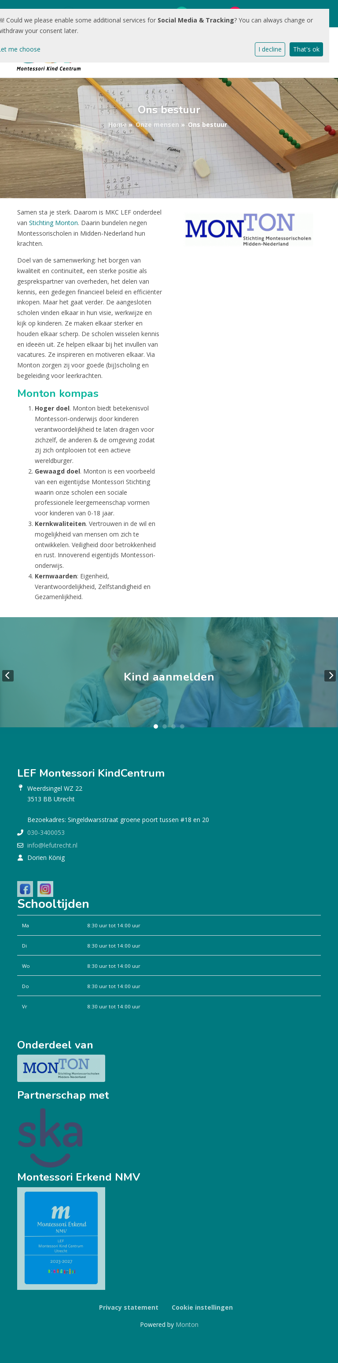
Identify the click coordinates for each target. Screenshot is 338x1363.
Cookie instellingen (202, 1307)
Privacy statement (128, 1307)
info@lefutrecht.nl (52, 845)
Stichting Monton (53, 223)
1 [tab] (156, 726)
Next (330, 676)
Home (117, 124)
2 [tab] (164, 726)
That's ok (306, 49)
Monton (187, 1324)
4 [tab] (182, 726)
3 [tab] (173, 726)
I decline (270, 49)
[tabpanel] (169, 675)
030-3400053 (46, 832)
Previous (8, 676)
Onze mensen (157, 124)
